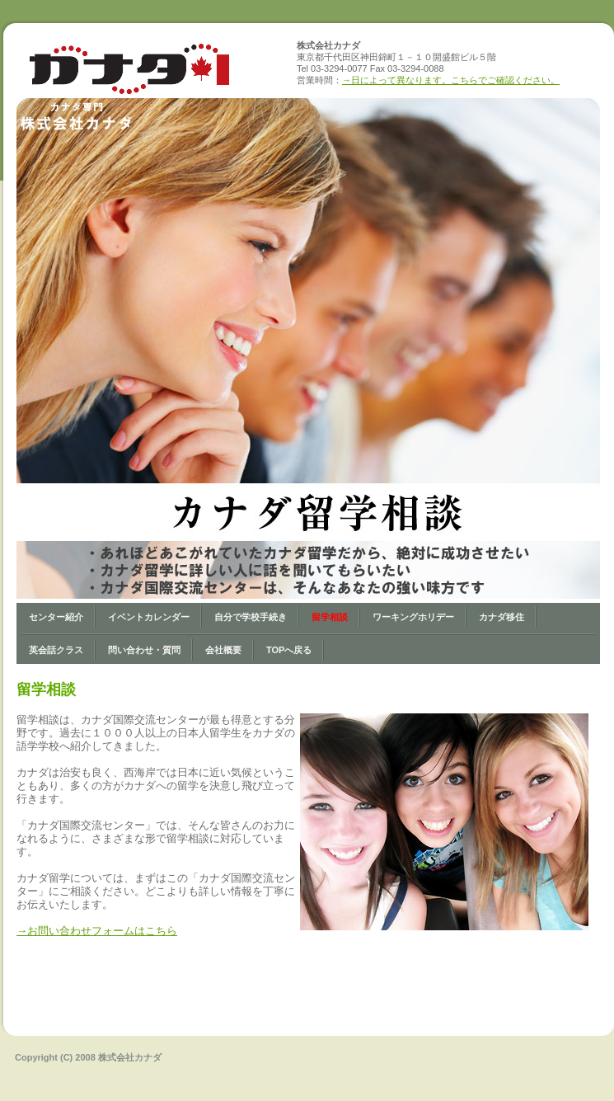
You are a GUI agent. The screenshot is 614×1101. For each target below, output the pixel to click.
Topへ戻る (289, 650)
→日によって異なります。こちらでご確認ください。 (451, 80)
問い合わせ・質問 (144, 650)
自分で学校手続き (250, 617)
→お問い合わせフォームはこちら (96, 931)
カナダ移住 (501, 617)
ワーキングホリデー (413, 617)
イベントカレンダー (149, 617)
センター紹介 (56, 617)
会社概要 (223, 650)
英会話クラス (56, 650)
